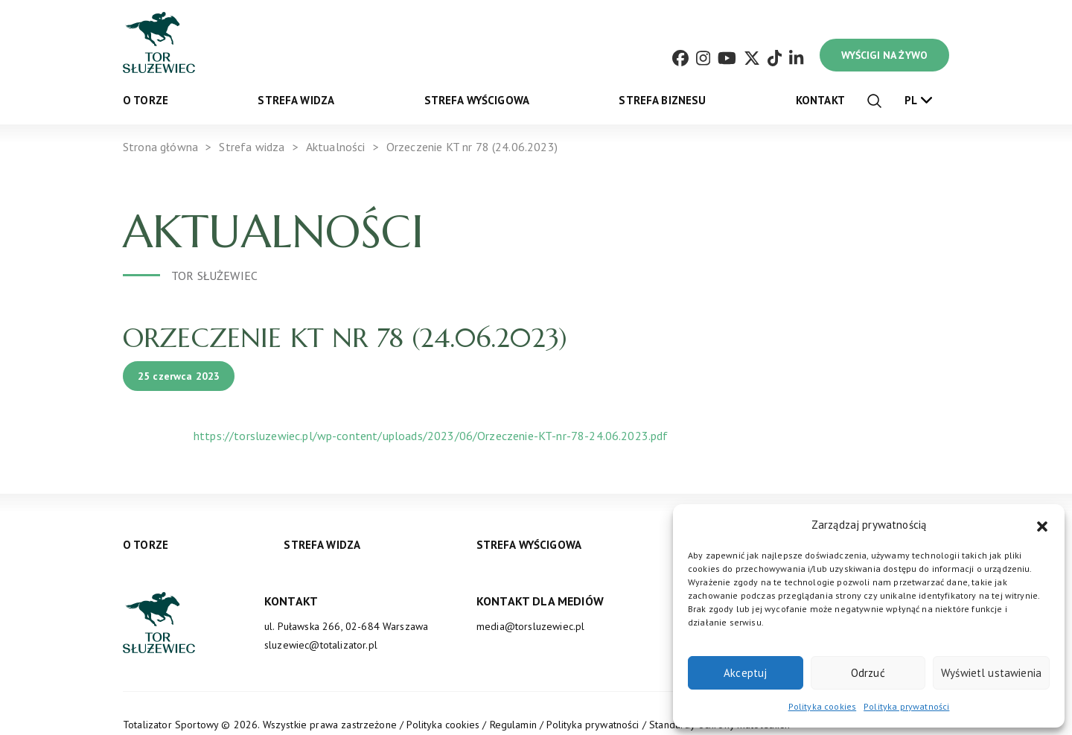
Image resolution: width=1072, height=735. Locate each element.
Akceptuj (745, 673)
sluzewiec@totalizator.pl (320, 645)
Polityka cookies (822, 706)
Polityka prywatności (906, 706)
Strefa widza (296, 100)
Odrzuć (868, 673)
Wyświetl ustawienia (991, 673)
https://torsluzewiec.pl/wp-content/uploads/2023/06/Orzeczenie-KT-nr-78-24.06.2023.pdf (431, 435)
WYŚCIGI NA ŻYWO (884, 55)
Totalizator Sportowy (170, 724)
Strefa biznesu (662, 100)
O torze (145, 100)
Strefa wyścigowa (477, 100)
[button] (1042, 525)
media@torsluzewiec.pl (530, 626)
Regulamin (513, 724)
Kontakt (820, 100)
